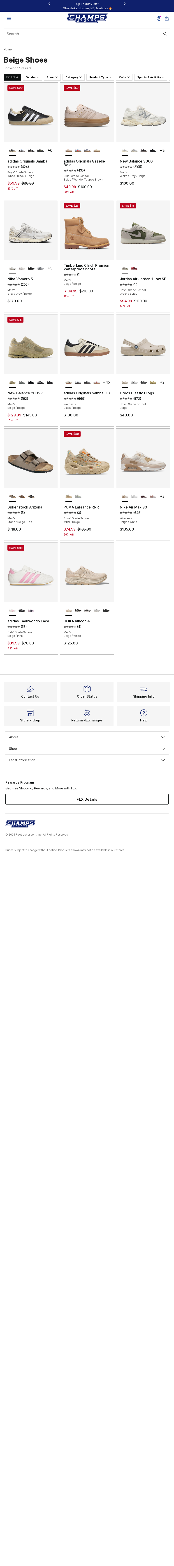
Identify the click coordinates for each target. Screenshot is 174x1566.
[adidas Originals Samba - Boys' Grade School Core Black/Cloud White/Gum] (22, 151)
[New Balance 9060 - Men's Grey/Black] (143, 151)
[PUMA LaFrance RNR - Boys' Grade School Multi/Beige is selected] (68, 497)
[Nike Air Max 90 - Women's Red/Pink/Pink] (153, 497)
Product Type (100, 77)
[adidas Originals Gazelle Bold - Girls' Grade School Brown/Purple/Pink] (87, 151)
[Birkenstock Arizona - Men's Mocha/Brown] (22, 497)
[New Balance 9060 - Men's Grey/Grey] (134, 151)
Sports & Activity (150, 77)
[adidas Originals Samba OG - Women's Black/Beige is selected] (68, 383)
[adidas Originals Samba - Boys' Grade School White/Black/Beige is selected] (12, 151)
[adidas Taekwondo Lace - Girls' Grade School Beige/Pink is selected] (12, 611)
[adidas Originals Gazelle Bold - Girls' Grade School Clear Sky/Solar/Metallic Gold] (78, 151)
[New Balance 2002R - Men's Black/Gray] (50, 383)
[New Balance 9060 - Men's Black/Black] (153, 151)
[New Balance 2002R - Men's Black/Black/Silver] (31, 383)
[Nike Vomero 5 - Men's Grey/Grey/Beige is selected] (12, 268)
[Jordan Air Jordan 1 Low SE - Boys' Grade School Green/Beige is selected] (125, 268)
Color (124, 77)
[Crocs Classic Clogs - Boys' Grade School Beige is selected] (125, 383)
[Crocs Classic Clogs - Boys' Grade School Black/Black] (143, 383)
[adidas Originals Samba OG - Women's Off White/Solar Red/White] (96, 383)
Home (8, 49)
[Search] (87, 34)
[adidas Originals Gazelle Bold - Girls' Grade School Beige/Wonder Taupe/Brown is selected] (68, 151)
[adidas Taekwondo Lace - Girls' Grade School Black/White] (22, 611)
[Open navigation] (9, 18)
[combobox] (87, 34)
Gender (32, 77)
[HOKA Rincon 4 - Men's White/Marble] (87, 611)
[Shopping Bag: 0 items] (167, 18)
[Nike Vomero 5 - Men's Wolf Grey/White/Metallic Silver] (40, 268)
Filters (12, 77)
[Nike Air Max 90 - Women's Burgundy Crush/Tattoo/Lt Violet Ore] (143, 497)
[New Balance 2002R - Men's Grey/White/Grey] (22, 383)
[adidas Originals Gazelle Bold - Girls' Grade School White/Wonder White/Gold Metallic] (96, 151)
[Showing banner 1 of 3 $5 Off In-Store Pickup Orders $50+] (87, 6)
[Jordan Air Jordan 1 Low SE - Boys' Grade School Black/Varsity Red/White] (134, 268)
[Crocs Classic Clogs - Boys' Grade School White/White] (134, 383)
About (87, 737)
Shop (87, 748)
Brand (52, 77)
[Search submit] (165, 34)
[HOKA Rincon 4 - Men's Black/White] (78, 611)
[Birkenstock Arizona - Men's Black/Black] (31, 497)
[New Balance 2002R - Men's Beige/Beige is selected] (12, 383)
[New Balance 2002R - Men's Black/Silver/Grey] (40, 383)
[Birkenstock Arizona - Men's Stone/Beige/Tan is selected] (12, 497)
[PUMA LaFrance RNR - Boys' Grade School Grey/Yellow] (78, 497)
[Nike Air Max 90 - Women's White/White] (134, 497)
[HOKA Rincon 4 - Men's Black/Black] (106, 611)
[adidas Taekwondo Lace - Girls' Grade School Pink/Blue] (31, 611)
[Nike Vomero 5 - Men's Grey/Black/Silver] (22, 268)
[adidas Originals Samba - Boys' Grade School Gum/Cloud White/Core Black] (31, 151)
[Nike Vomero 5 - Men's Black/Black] (31, 268)
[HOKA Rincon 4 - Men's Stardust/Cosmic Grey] (96, 611)
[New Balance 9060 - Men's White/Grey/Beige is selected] (125, 151)
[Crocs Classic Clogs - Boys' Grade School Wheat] (153, 383)
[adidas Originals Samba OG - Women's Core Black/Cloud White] (87, 383)
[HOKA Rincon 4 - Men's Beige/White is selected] (68, 611)
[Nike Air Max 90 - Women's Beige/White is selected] (125, 497)
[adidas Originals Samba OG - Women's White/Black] (78, 383)
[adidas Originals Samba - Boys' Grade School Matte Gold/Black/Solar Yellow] (40, 151)
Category (73, 77)
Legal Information (87, 760)
